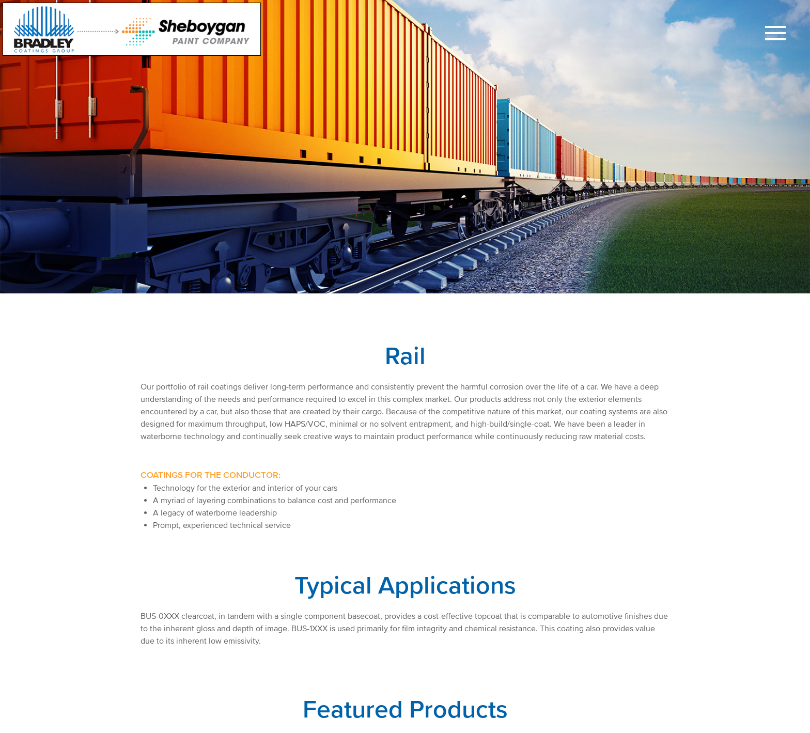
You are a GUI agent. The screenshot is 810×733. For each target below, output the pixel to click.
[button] (775, 34)
